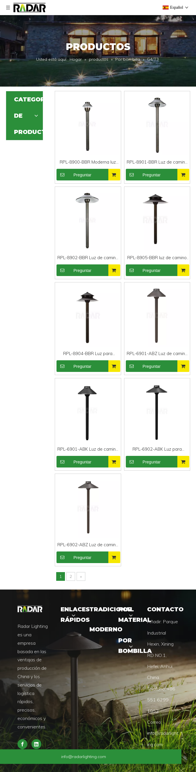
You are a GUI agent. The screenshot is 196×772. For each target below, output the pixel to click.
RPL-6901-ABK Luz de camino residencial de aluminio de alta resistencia (87, 449)
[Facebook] (22, 744)
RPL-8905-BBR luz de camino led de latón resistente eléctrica (157, 258)
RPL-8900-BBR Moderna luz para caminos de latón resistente (88, 162)
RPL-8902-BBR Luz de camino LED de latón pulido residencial (88, 258)
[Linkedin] (36, 744)
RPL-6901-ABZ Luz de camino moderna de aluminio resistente (157, 354)
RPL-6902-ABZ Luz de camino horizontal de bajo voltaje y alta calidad (87, 545)
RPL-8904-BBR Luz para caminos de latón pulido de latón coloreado (88, 354)
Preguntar (73, 174)
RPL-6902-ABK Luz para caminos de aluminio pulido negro (157, 449)
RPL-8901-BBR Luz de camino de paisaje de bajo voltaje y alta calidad (157, 162)
